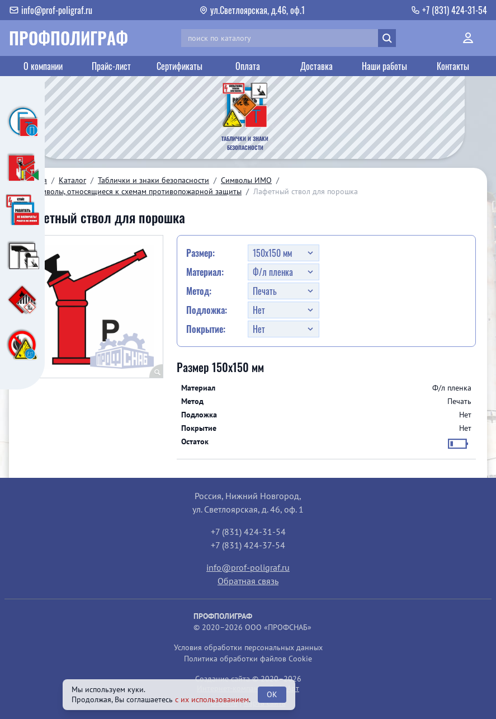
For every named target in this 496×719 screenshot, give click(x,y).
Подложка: (206, 310)
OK (272, 694)
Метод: (198, 291)
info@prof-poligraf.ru (248, 567)
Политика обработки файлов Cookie (248, 659)
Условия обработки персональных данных (248, 647)
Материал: (205, 272)
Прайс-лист (111, 66)
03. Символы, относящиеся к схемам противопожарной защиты (131, 191)
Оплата (247, 66)
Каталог (72, 180)
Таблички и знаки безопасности (153, 180)
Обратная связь (248, 580)
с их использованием (212, 699)
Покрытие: (205, 329)
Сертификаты (179, 66)
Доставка (316, 66)
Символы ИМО (246, 180)
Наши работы (384, 66)
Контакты (453, 66)
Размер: (200, 253)
